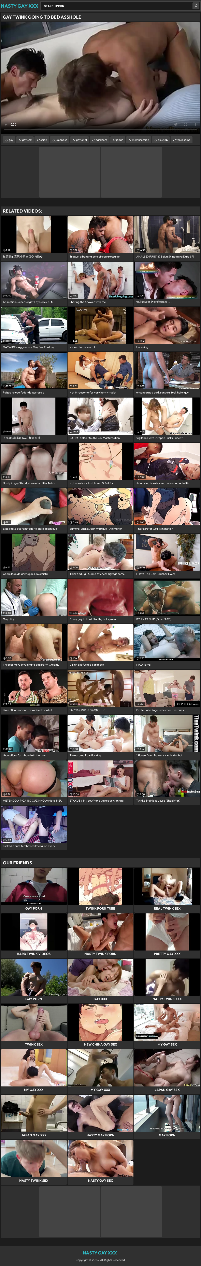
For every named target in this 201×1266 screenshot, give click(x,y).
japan (119, 140)
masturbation (140, 140)
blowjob (163, 140)
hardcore (101, 140)
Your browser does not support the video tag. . (100, 78)
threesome (183, 140)
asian (43, 140)
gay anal (81, 140)
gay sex (27, 140)
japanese (61, 140)
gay (11, 140)
